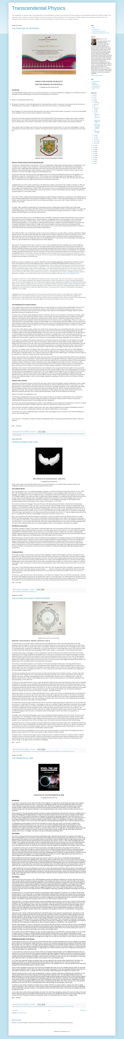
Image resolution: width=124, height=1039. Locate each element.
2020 (94, 147)
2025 (94, 95)
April (95, 137)
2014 (94, 159)
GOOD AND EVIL (56, 751)
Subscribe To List (96, 29)
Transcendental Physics (38, 8)
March (95, 139)
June (95, 111)
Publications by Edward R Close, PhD (100, 32)
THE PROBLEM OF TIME (22, 758)
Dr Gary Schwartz (31, 433)
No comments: (33, 431)
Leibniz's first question (64, 751)
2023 (94, 99)
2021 (94, 145)
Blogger (68, 1031)
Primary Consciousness (51, 1006)
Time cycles (72, 751)
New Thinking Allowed (62, 433)
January (96, 143)
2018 (94, 151)
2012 (94, 163)
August (95, 108)
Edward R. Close (103, 39)
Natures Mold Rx (96, 81)
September (96, 104)
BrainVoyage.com (96, 86)
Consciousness (19, 591)
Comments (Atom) (22, 1012)
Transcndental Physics (17, 435)
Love (35, 591)
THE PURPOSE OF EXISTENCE (25, 28)
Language (31, 591)
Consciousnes (24, 433)
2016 (94, 155)
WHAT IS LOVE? (16, 1020)
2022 (94, 101)
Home (49, 1010)
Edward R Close (49, 433)
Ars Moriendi (18, 433)
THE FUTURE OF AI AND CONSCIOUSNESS (31, 598)
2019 (94, 149)
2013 (94, 161)
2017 (94, 153)
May (95, 135)
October (96, 102)
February (96, 141)
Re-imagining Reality (60, 1006)
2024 (94, 97)
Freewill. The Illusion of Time (28, 1006)
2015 (94, 157)
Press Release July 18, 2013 (98, 31)
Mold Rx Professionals (95, 84)
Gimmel (36, 1006)
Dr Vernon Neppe (38, 433)
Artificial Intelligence (27, 751)
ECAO (44, 433)
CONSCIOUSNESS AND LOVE (25, 442)
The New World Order (69, 1006)
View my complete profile (96, 75)
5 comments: (32, 589)
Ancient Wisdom (19, 751)
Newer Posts (15, 1010)
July (95, 109)
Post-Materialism (70, 433)
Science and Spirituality (79, 433)
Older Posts (83, 1010)
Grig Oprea (55, 433)
